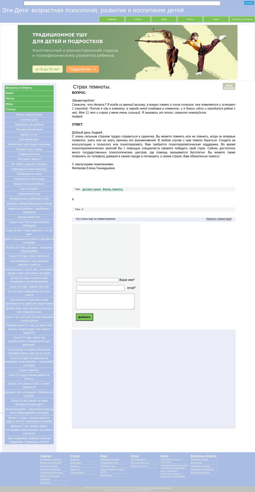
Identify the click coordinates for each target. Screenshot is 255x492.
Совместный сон (29, 154)
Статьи (138, 19)
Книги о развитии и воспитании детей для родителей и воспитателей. (173, 473)
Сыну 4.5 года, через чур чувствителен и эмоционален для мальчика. (29, 341)
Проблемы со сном (29, 173)
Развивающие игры (109, 463)
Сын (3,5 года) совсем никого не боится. (29, 376)
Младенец (75, 459)
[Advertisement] (112, 251)
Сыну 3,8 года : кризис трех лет (29, 286)
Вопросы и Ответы (242, 19)
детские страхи (91, 189)
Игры (164, 19)
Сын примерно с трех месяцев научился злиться (29, 262)
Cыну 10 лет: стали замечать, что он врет (29, 232)
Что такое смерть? (29, 159)
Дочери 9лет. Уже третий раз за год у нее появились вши (29, 310)
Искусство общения (49, 466)
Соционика (45, 483)
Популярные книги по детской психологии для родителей (174, 466)
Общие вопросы (77, 473)
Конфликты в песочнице (29, 179)
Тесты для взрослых (140, 463)
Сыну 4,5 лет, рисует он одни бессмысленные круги (29, 402)
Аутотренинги (106, 475)
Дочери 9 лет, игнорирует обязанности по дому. (29, 394)
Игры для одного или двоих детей (112, 470)
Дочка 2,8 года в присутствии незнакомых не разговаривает (29, 279)
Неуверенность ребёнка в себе (29, 198)
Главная (112, 19)
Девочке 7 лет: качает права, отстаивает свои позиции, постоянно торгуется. (29, 430)
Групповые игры (107, 466)
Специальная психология (51, 473)
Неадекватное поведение (202, 469)
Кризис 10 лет (29, 134)
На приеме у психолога (50, 459)
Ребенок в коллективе (50, 476)
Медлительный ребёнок (29, 183)
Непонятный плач (29, 193)
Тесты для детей (138, 459)
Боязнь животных (29, 217)
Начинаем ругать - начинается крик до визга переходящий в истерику (29, 411)
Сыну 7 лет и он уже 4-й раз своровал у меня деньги (29, 318)
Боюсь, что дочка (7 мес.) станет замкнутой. (29, 385)
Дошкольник (75, 463)
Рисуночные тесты (139, 466)
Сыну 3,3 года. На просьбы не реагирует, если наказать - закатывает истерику (29, 362)
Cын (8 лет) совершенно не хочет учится (29, 293)
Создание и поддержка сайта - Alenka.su (155, 488)
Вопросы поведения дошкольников (29, 203)
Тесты (190, 19)
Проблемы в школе (199, 459)
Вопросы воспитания (200, 473)
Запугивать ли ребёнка (29, 124)
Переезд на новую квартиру (29, 169)
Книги (216, 19)
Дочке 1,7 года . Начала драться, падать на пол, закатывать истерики (29, 419)
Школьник (74, 466)
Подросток (75, 469)
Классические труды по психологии (171, 460)
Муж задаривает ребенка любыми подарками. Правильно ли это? (29, 440)
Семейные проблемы (200, 466)
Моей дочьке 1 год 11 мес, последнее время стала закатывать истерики (29, 271)
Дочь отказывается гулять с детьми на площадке (29, 240)
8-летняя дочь (29, 119)
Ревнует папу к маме (29, 149)
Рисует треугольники (29, 114)
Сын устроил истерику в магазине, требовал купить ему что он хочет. (29, 351)
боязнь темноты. (113, 189)
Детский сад (196, 463)
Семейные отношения (50, 469)
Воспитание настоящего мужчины (29, 144)
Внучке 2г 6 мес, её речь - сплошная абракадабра (29, 249)
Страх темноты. (29, 370)
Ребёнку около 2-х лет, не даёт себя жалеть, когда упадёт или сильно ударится (29, 329)
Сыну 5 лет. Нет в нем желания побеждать (29, 223)
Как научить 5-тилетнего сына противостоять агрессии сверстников (29, 301)
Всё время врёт (29, 139)
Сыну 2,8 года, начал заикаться (29, 256)
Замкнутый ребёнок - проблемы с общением (29, 210)
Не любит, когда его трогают (29, 164)
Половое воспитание (29, 129)
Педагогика (45, 479)
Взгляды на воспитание (50, 463)
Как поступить (29, 188)
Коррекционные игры (109, 459)
